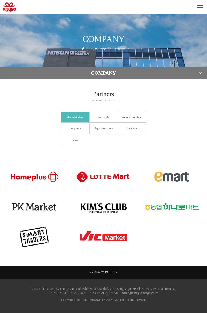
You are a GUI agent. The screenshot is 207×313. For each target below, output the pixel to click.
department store (104, 128)
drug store (75, 128)
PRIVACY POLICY (103, 272)
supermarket (103, 116)
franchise (132, 128)
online (75, 139)
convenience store (132, 116)
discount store (75, 116)
